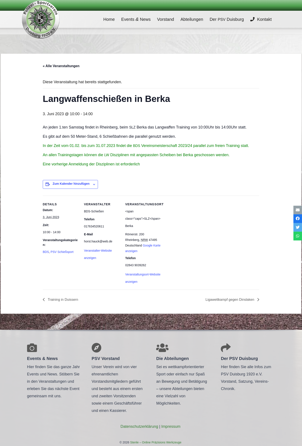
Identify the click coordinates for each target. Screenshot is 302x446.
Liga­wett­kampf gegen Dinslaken (229, 299)
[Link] (40, 19)
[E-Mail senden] (297, 210)
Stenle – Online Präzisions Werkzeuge (155, 442)
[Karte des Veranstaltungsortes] (189, 225)
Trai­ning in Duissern (62, 299)
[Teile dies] (297, 218)
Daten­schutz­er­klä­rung (139, 426)
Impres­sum (170, 426)
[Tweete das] (297, 227)
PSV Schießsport (62, 252)
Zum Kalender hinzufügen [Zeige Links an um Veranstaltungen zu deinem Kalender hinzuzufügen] (71, 183)
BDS (46, 252)
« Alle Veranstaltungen (61, 66)
